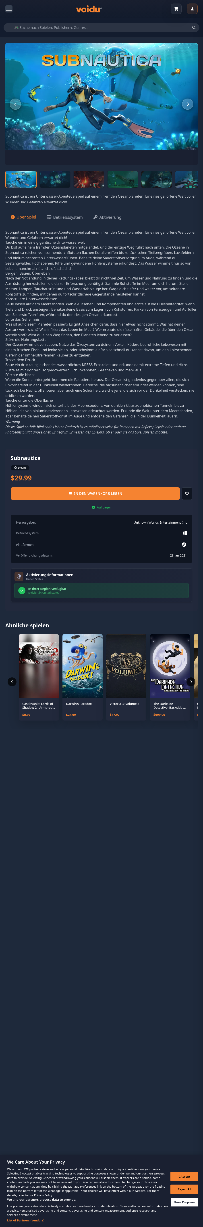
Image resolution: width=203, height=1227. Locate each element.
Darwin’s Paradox (79, 704)
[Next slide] (187, 104)
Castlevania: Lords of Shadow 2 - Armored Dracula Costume (37, 706)
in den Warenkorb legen (95, 493)
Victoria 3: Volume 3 (124, 704)
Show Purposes (184, 1208)
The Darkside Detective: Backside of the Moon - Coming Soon (169, 706)
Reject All (184, 1195)
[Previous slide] (15, 104)
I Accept (184, 1182)
